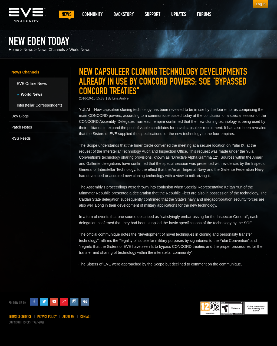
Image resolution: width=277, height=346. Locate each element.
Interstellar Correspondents (39, 105)
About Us (68, 316)
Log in (261, 4)
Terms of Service (20, 316)
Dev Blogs (20, 116)
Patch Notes (21, 127)
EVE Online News (32, 83)
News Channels (51, 49)
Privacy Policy (47, 316)
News (28, 49)
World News (79, 49)
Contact (85, 316)
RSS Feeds (21, 138)
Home (14, 49)
